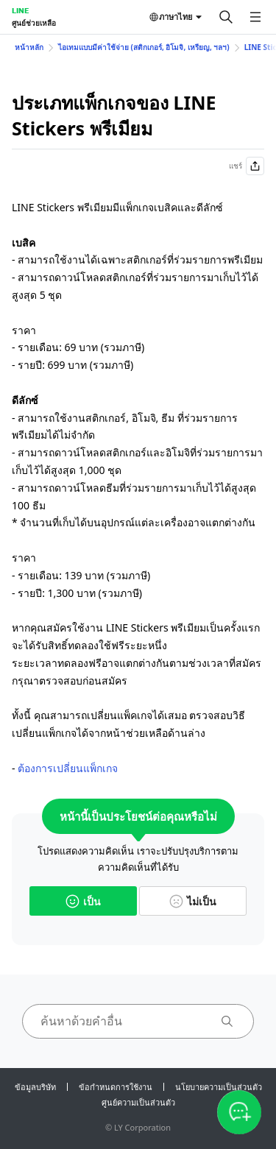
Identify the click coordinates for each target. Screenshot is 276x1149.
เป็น (83, 901)
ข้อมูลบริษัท (35, 1086)
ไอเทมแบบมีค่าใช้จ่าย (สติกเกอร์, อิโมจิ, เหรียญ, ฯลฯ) (144, 47)
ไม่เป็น (192, 901)
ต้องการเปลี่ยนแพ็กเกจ (68, 768)
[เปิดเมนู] (255, 17)
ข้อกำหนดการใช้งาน (115, 1086)
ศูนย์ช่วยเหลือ (34, 23)
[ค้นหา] (226, 17)
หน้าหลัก (29, 47)
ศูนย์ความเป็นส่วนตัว (138, 1102)
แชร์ (246, 166)
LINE (20, 10)
